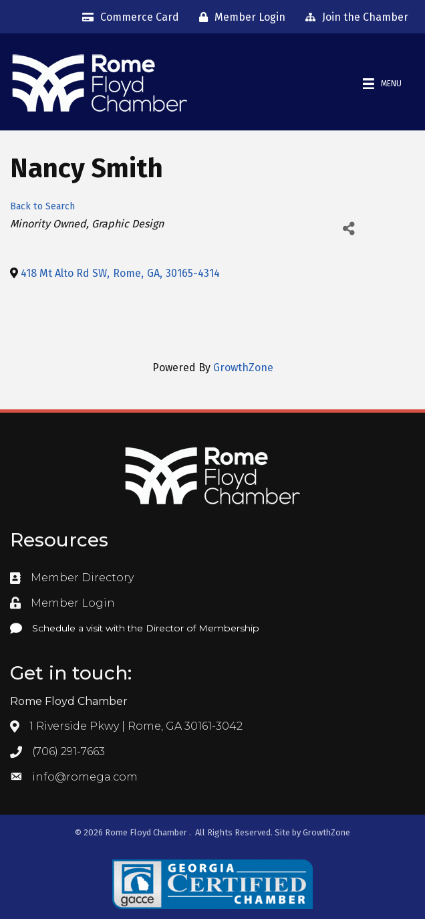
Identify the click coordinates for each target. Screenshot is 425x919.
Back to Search (42, 206)
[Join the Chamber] (353, 17)
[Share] (349, 229)
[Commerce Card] (127, 17)
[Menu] (382, 84)
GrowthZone (243, 367)
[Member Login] (238, 17)
